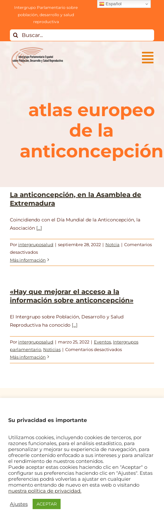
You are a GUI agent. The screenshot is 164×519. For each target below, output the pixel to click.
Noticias (52, 349)
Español (110, 4)
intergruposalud (35, 244)
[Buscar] (15, 35)
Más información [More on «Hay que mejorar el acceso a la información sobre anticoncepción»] (28, 357)
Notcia (112, 244)
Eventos (102, 341)
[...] (39, 228)
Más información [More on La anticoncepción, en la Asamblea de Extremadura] (28, 260)
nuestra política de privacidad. (44, 491)
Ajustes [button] (19, 504)
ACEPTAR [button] (47, 503)
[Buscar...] (82, 35)
